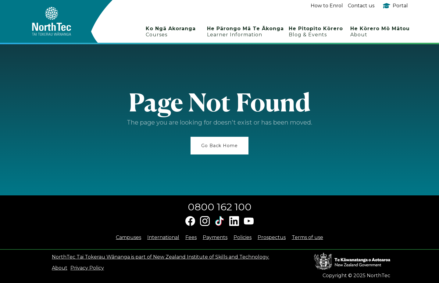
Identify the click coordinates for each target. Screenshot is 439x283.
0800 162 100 (220, 207)
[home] (62, 21)
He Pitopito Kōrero (316, 32)
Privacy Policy (87, 268)
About (59, 268)
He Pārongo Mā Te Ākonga (245, 32)
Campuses (128, 237)
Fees (191, 237)
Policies (243, 237)
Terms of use (307, 237)
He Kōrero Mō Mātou (380, 32)
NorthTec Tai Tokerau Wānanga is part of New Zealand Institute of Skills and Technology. (160, 257)
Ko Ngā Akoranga (171, 32)
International (163, 237)
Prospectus (272, 237)
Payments (215, 237)
